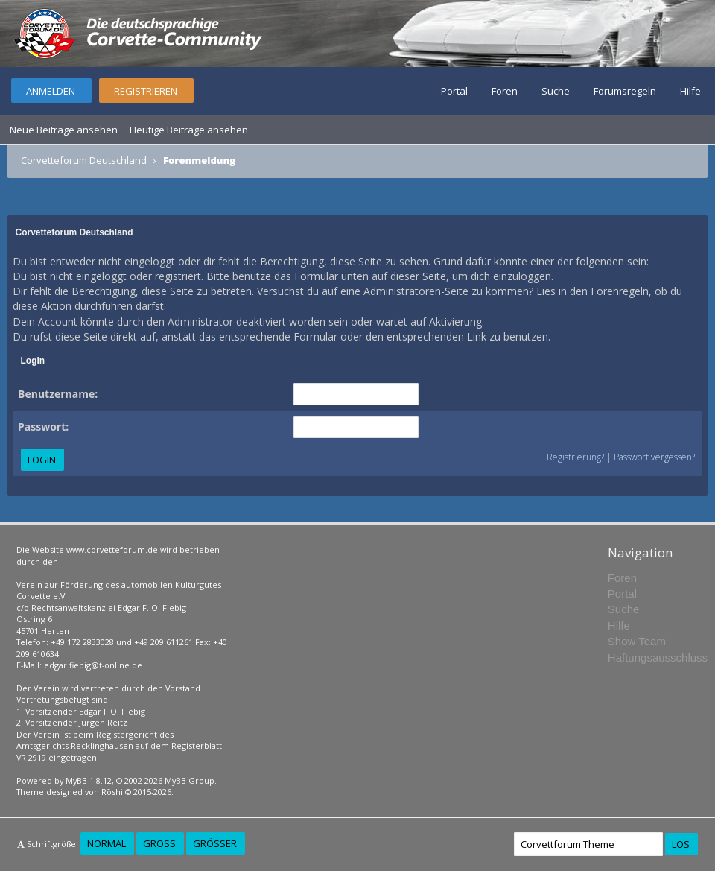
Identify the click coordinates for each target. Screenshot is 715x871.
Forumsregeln (625, 91)
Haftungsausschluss (658, 657)
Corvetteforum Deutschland (84, 160)
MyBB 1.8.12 (89, 780)
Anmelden (50, 91)
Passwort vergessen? (654, 457)
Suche (555, 91)
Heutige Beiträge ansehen (189, 129)
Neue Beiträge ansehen (64, 129)
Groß (159, 843)
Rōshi (112, 791)
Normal (106, 843)
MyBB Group (189, 780)
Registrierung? (575, 457)
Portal (454, 91)
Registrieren (145, 91)
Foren (505, 91)
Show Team (637, 641)
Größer (215, 843)
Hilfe (690, 91)
